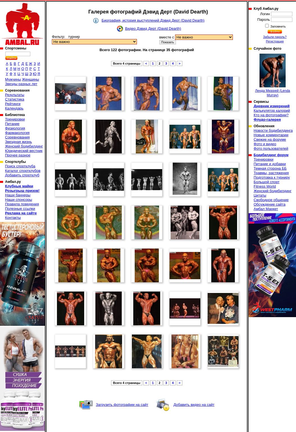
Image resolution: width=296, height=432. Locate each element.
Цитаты (260, 195)
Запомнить (278, 26)
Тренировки (15, 119)
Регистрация (275, 41)
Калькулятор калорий (272, 110)
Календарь (14, 108)
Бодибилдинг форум (271, 155)
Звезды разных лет (21, 84)
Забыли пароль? (275, 36)
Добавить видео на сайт (193, 405)
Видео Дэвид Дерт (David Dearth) (153, 28)
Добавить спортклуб (22, 175)
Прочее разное (17, 155)
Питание (12, 124)
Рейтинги (12, 104)
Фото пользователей (271, 148)
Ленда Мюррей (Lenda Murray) (272, 75)
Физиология (15, 128)
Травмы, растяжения (271, 173)
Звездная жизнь (18, 142)
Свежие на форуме (270, 139)
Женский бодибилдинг (24, 146)
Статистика (14, 99)
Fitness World (265, 186)
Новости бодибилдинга (273, 130)
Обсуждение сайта (269, 204)
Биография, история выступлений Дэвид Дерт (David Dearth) (153, 20)
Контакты (13, 217)
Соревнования (17, 137)
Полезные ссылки (20, 208)
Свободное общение (271, 200)
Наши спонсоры (18, 199)
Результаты (14, 95)
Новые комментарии (271, 135)
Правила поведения (22, 204)
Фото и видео (265, 144)
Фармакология (17, 133)
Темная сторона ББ (270, 168)
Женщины (30, 79)
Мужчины (13, 79)
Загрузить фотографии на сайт (122, 405)
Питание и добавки (270, 164)
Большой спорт (266, 182)
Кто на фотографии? (271, 115)
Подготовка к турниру (272, 177)
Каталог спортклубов (22, 171)
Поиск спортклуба (20, 166)
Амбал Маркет (266, 209)
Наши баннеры (17, 195)
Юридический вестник (23, 151)
